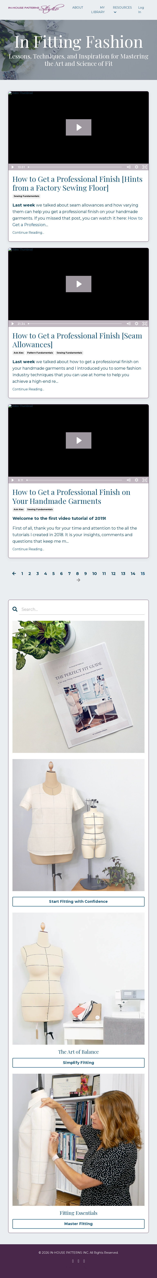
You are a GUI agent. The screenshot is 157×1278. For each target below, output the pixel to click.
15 (143, 573)
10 (94, 573)
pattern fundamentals (40, 353)
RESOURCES (122, 10)
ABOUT (77, 7)
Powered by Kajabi (78, 1267)
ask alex (19, 353)
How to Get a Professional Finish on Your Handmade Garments (71, 496)
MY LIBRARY (98, 10)
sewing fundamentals (26, 196)
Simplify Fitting (78, 1062)
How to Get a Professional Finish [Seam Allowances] (77, 340)
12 (113, 573)
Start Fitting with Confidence (78, 901)
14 (133, 573)
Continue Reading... (28, 233)
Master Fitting (78, 1224)
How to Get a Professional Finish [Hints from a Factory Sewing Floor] (77, 183)
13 (123, 573)
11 (104, 573)
